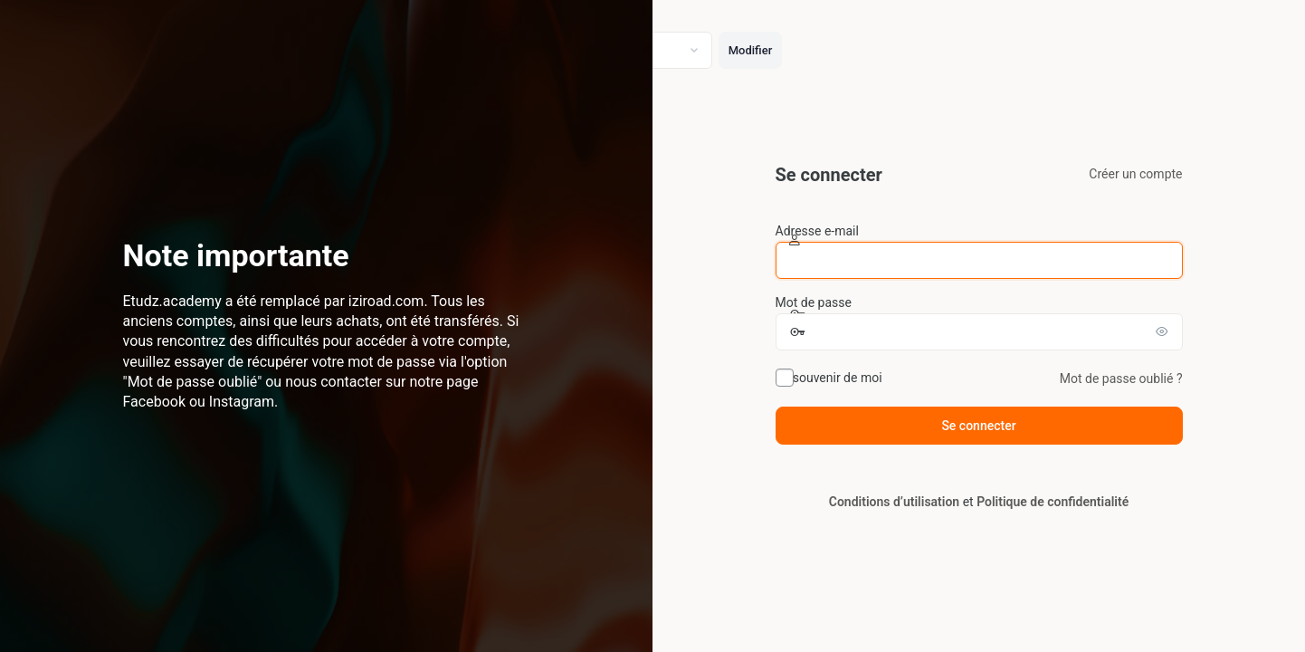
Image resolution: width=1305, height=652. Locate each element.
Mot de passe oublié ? (1121, 378)
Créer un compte (1135, 174)
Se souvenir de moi (829, 377)
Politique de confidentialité (1052, 501)
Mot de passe (814, 302)
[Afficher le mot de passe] (1165, 331)
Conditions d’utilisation (894, 501)
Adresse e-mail (817, 231)
